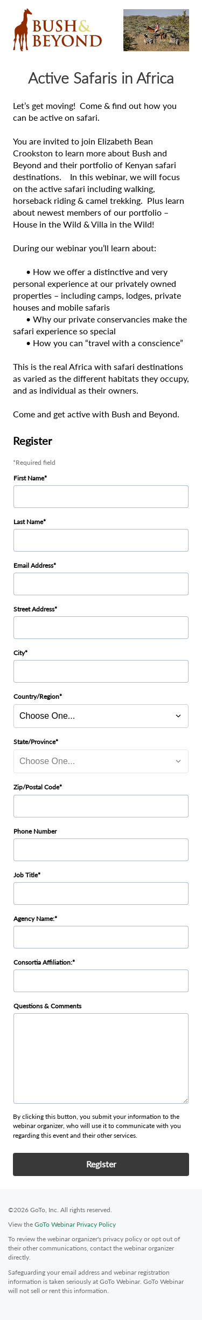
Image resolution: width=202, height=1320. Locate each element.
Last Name (28, 522)
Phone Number (35, 831)
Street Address (33, 609)
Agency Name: (33, 919)
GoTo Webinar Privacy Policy (75, 1224)
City (19, 653)
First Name (28, 478)
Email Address (33, 565)
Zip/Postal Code (36, 787)
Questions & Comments (47, 1006)
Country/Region (36, 696)
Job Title (25, 875)
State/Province (34, 742)
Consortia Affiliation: (42, 962)
